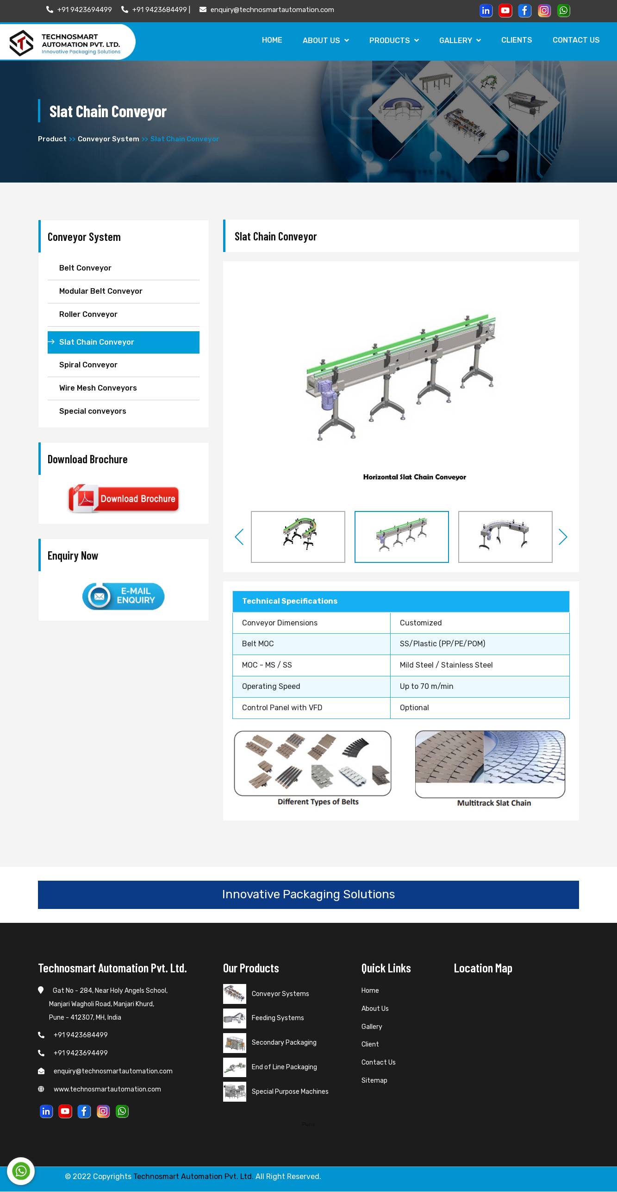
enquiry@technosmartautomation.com (266, 10)
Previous (239, 537)
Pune (308, 1124)
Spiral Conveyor (88, 365)
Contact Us (575, 40)
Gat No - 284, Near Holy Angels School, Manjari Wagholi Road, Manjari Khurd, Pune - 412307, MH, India (103, 1004)
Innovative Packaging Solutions (308, 894)
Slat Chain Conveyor (96, 342)
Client (370, 1045)
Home (267, 40)
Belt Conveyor (85, 268)
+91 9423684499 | (155, 10)
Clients (515, 40)
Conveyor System (108, 139)
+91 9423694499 (79, 10)
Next (563, 537)
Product (52, 139)
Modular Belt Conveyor (101, 291)
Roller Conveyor (88, 314)
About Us (322, 40)
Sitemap (374, 1081)
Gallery (458, 40)
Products (391, 40)
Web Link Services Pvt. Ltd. (515, 1177)
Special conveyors (92, 411)
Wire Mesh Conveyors (98, 388)
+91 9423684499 (73, 1036)
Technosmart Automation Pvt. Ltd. (193, 1177)
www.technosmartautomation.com (99, 1089)
